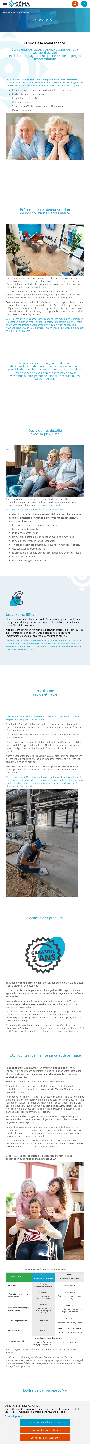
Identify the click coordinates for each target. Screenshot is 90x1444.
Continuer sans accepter (45, 1437)
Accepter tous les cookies (45, 1422)
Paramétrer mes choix (45, 1430)
